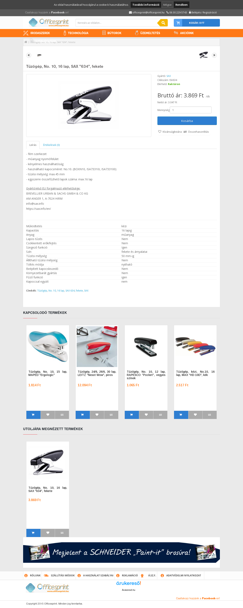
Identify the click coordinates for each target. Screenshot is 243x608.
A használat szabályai (98, 575)
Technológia (78, 33)
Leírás (32, 145)
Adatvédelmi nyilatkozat (183, 575)
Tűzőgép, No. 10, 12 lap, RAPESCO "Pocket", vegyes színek (146, 375)
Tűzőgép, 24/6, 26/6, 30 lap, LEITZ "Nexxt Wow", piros (97, 373)
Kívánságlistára (172, 131)
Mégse (167, 4)
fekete (79, 290)
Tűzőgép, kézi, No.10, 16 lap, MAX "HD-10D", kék (195, 373)
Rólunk (35, 575)
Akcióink (187, 33)
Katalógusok (45, 41)
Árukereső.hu (128, 590)
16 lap (60, 290)
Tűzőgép (42, 290)
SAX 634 (70, 290)
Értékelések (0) (51, 145)
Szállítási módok (63, 575)
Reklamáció (130, 575)
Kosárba (187, 121)
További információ (145, 4)
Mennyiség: (163, 110)
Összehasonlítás (198, 131)
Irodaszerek (40, 33)
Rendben (181, 4)
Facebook (58, 13)
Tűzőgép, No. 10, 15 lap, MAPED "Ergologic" (47, 373)
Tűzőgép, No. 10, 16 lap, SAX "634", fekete (47, 489)
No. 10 (52, 290)
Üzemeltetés (150, 33)
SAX (169, 76)
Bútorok (115, 33)
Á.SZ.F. (152, 575)
